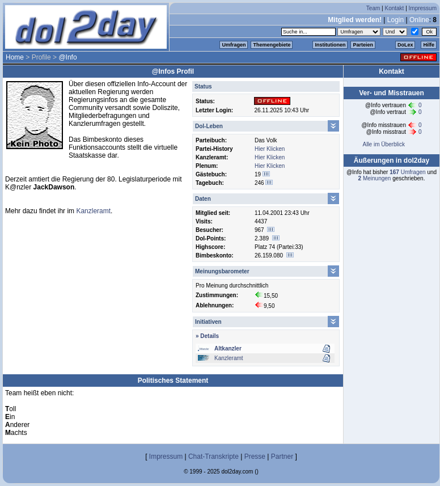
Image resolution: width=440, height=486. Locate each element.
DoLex (405, 45)
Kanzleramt (228, 358)
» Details (207, 336)
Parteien (363, 45)
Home (15, 57)
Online (419, 20)
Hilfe (428, 45)
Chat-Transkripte (213, 456)
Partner (282, 456)
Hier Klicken (270, 149)
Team (373, 8)
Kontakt (394, 8)
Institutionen (330, 45)
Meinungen (374, 178)
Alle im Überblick (383, 144)
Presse (254, 456)
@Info (67, 57)
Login (395, 20)
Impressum (423, 8)
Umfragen (234, 45)
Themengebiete (271, 45)
